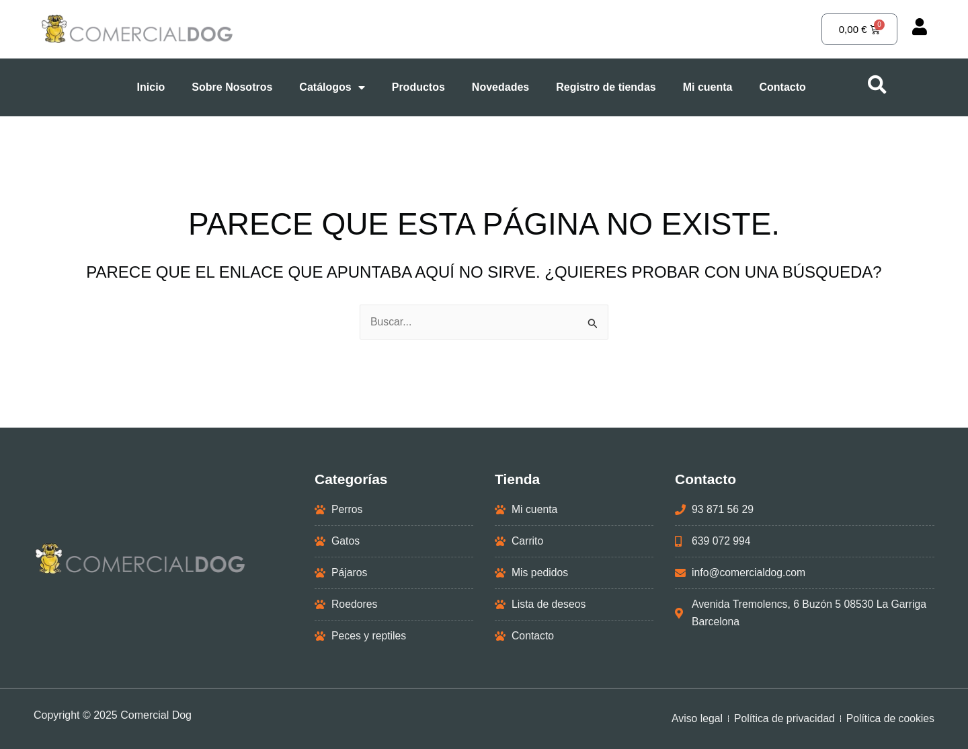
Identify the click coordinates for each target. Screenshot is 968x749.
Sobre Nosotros (232, 87)
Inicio (151, 87)
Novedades (500, 87)
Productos (418, 87)
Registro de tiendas (605, 87)
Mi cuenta (708, 87)
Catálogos (331, 87)
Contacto (782, 87)
